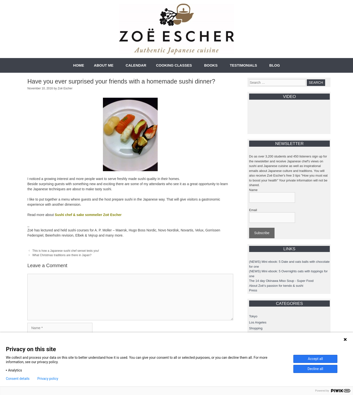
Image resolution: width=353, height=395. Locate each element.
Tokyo (253, 316)
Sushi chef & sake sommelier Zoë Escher (88, 215)
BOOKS (211, 65)
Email (253, 210)
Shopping (256, 328)
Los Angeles (257, 322)
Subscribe (261, 233)
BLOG (274, 65)
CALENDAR (136, 65)
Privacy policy (47, 379)
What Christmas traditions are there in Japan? (61, 255)
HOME (78, 65)
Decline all (315, 369)
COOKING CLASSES (174, 65)
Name (253, 190)
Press (253, 290)
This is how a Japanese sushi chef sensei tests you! (65, 250)
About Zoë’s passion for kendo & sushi (276, 285)
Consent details (18, 379)
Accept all (315, 359)
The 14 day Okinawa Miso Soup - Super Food (281, 281)
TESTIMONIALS (243, 65)
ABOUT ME (103, 65)
